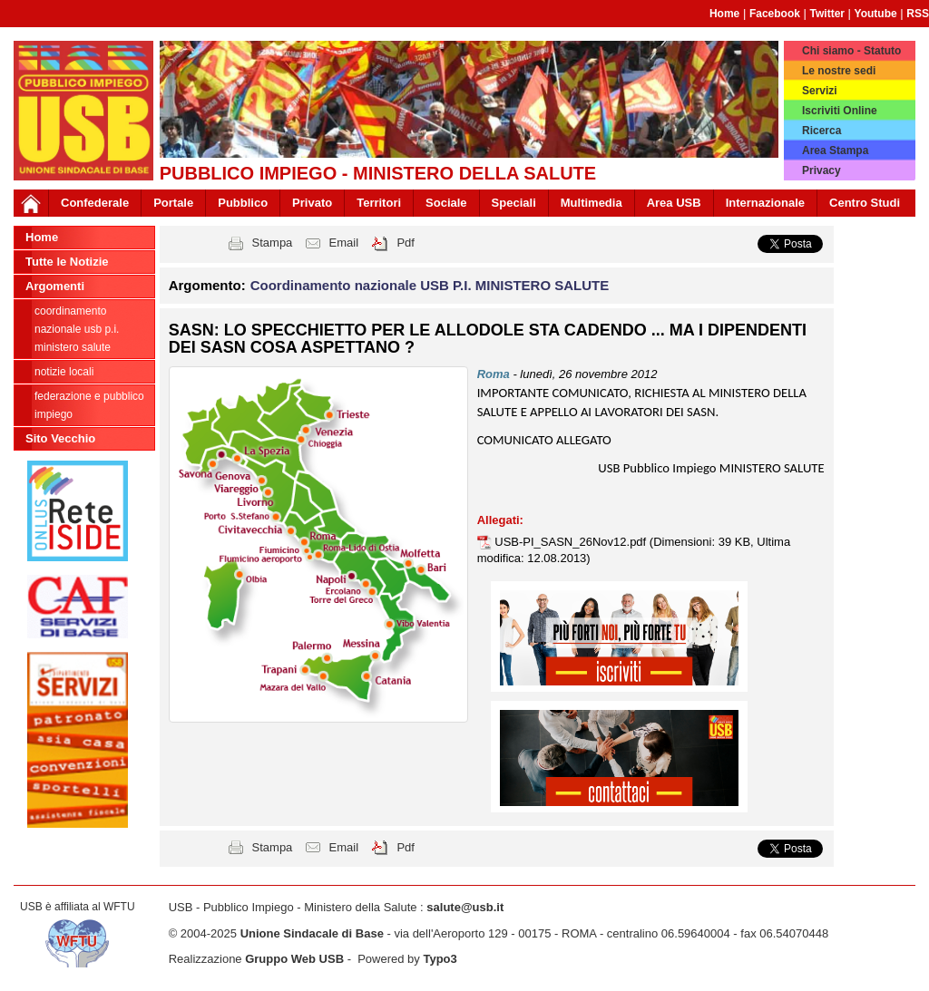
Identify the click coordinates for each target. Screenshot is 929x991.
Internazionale (765, 202)
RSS (917, 13)
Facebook (774, 13)
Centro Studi (864, 202)
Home (724, 13)
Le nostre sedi (838, 70)
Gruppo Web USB (294, 959)
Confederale (95, 202)
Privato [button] (312, 202)
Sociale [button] (446, 202)
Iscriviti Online (839, 110)
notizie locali (63, 371)
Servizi (819, 90)
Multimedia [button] (591, 202)
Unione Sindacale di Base (312, 933)
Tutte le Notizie (66, 261)
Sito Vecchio (60, 438)
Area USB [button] (674, 202)
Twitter (827, 13)
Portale (173, 202)
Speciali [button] (514, 202)
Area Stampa (835, 150)
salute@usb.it (465, 907)
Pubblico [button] (243, 202)
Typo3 (439, 959)
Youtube (876, 13)
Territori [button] (379, 202)
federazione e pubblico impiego (89, 405)
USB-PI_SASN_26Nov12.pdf (572, 542)
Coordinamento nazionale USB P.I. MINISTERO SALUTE (76, 329)
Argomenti (54, 286)
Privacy (821, 170)
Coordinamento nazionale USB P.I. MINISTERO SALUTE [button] (430, 285)
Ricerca (821, 130)
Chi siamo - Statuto (851, 50)
